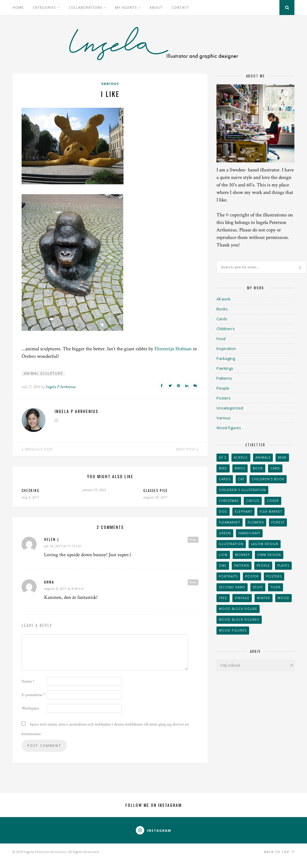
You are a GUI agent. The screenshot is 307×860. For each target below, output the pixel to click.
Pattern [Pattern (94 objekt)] (241, 565)
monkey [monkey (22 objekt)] (242, 555)
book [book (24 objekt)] (258, 468)
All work (223, 299)
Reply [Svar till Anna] (193, 582)
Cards (221, 318)
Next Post (187, 449)
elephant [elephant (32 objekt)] (243, 511)
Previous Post (37, 449)
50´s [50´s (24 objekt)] (222, 457)
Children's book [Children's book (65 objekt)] (268, 479)
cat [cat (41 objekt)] (241, 479)
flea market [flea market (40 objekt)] (271, 511)
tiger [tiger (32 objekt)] (275, 587)
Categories (44, 7)
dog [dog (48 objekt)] (223, 511)
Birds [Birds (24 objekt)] (240, 468)
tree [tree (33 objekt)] (223, 598)
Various (110, 83)
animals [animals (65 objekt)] (262, 457)
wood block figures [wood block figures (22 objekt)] (239, 619)
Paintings (224, 368)
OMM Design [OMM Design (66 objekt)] (269, 555)
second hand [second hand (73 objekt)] (232, 587)
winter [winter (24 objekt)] (263, 598)
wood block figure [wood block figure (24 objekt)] (238, 609)
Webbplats (30, 708)
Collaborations (85, 7)
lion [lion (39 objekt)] (223, 555)
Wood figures (228, 427)
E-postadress (33, 695)
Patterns (224, 378)
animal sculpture (43, 373)
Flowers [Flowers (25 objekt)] (256, 522)
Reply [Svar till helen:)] (193, 539)
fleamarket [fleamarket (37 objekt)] (229, 522)
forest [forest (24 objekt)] (278, 522)
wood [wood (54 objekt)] (283, 598)
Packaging (225, 358)
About (156, 7)
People (222, 388)
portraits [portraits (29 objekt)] (228, 576)
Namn (28, 681)
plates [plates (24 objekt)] (283, 565)
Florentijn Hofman (173, 349)
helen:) (51, 539)
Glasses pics (155, 490)
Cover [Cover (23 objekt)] (273, 501)
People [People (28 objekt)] (263, 565)
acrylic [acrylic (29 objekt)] (241, 457)
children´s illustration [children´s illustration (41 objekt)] (242, 490)
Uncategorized (229, 408)
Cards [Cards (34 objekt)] (225, 479)
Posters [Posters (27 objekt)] (274, 576)
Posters (223, 398)
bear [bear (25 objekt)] (282, 457)
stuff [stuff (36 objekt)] (258, 587)
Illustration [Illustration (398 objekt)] (231, 544)
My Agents (126, 7)
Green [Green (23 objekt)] (225, 533)
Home (18, 7)
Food (220, 338)
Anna (49, 581)
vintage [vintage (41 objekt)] (242, 598)
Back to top (279, 851)
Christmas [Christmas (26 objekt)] (229, 501)
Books (222, 309)
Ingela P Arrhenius (61, 387)
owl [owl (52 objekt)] (223, 565)
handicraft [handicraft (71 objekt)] (249, 533)
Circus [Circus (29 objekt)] (252, 501)
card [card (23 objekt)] (275, 468)
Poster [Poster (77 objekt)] (252, 576)
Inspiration (226, 348)
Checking (31, 490)
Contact (180, 7)
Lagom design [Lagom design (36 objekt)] (264, 544)
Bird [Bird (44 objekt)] (223, 468)
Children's (225, 328)
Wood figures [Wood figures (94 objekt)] (233, 630)
